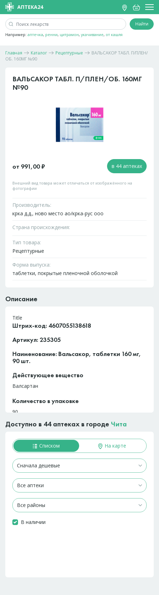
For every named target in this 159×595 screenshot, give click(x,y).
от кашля (114, 34)
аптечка (35, 34)
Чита (119, 423)
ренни (51, 34)
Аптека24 (24, 6)
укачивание (92, 34)
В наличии (33, 522)
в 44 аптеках (127, 166)
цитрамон (69, 34)
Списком (46, 445)
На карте (112, 445)
